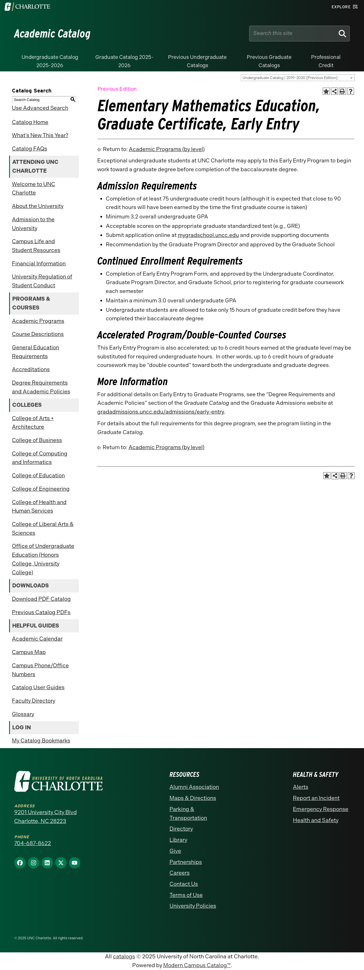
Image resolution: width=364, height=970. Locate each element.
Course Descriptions (38, 334)
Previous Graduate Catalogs (269, 61)
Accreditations (31, 369)
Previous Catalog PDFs (41, 612)
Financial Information (39, 263)
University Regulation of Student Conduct (42, 281)
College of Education (38, 475)
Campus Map (29, 652)
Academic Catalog (52, 33)
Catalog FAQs (29, 148)
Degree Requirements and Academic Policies (41, 387)
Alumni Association (194, 787)
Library (178, 840)
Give (175, 851)
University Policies (192, 906)
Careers (179, 873)
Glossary (23, 714)
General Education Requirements (35, 352)
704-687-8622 (32, 843)
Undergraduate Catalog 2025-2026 (50, 61)
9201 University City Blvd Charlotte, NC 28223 (45, 816)
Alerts (300, 787)
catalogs (124, 956)
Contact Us (183, 884)
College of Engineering (41, 489)
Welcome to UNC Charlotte (33, 188)
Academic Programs (38, 321)
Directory (181, 828)
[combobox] (298, 77)
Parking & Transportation (188, 813)
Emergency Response (320, 809)
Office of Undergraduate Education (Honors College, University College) (43, 559)
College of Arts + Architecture (33, 422)
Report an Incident (316, 798)
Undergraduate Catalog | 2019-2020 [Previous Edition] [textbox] (290, 78)
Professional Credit (326, 61)
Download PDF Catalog (41, 599)
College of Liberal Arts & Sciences (43, 528)
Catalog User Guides (38, 687)
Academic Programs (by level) (167, 149)
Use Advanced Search (40, 108)
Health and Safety (315, 820)
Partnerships (185, 862)
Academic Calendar (37, 638)
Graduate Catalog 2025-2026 (124, 61)
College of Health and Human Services (39, 506)
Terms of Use (186, 895)
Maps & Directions (192, 798)
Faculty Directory (33, 700)
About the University (37, 206)
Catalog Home (30, 122)
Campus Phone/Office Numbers (40, 670)
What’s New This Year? (40, 135)
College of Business (37, 440)
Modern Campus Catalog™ (197, 965)
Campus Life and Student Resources (36, 245)
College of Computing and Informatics (39, 458)
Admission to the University (33, 224)
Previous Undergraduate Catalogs (197, 61)
